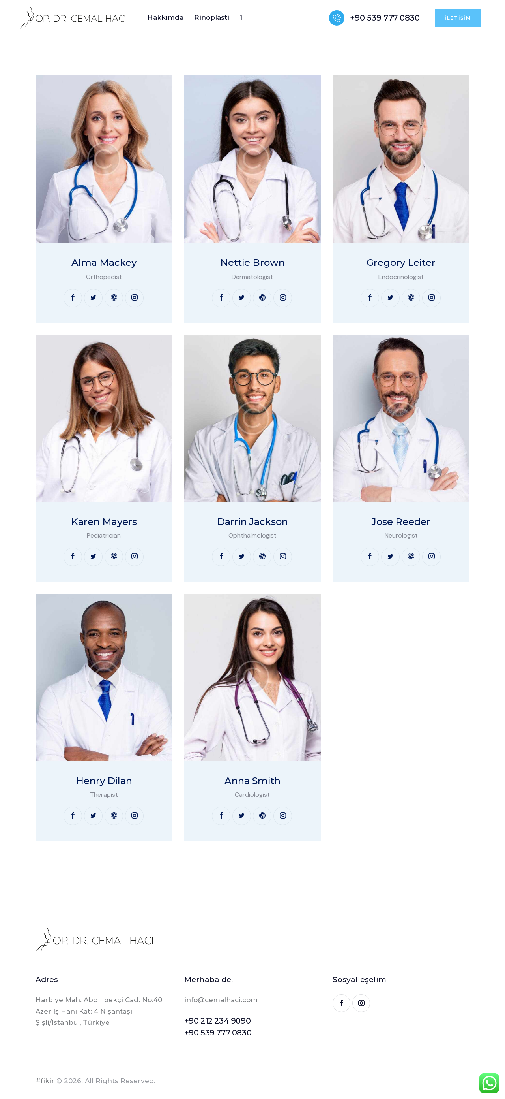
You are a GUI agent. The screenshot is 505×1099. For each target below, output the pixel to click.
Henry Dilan (104, 781)
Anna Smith (252, 781)
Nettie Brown (252, 262)
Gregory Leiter (401, 262)
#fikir (45, 1081)
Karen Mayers (104, 521)
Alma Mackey (104, 262)
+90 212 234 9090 (217, 1021)
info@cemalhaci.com (221, 1000)
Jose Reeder (401, 521)
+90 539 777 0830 (218, 1032)
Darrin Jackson (252, 521)
